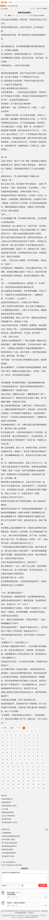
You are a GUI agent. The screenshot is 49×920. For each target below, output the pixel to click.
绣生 (9, 15)
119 (18, 770)
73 (24, 752)
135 (8, 777)
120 (23, 770)
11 (18, 731)
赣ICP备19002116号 (32, 917)
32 (20, 738)
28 (2, 738)
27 (42, 735)
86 (37, 756)
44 (29, 742)
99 (7, 763)
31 (15, 738)
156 (23, 784)
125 (3, 774)
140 (33, 777)
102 (22, 763)
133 (43, 774)
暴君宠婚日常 (6, 802)
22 (20, 735)
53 (24, 745)
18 (2, 735)
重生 (37, 15)
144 (8, 781)
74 (29, 752)
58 (2, 749)
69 (7, 752)
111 (23, 767)
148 (28, 781)
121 (28, 770)
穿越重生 (44, 8)
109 (13, 767)
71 (15, 752)
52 (20, 745)
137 (18, 777)
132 (38, 774)
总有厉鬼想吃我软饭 (9, 853)
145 (13, 781)
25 (33, 735)
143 (3, 781)
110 (18, 767)
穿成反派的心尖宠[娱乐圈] (14, 865)
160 (43, 784)
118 (13, 770)
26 (37, 735)
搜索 (46, 2)
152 (3, 784)
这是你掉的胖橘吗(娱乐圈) (11, 836)
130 (28, 774)
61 (15, 749)
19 (7, 735)
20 (11, 735)
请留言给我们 (23, 913)
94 (29, 759)
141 (38, 777)
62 (20, 749)
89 (7, 759)
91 (15, 759)
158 (33, 784)
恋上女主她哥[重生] (8, 816)
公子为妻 (5, 809)
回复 (45, 897)
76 (37, 752)
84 (29, 756)
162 (8, 788)
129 (23, 774)
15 (35, 731)
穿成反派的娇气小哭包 (9, 822)
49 (7, 745)
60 (11, 749)
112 (28, 767)
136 (13, 777)
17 (44, 731)
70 (11, 752)
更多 (46, 829)
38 (2, 742)
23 (24, 735)
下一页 (18, 728)
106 (42, 763)
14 (31, 731)
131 (33, 774)
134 (3, 777)
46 (37, 742)
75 (33, 752)
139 (28, 777)
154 (13, 784)
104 (32, 763)
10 (13, 731)
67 (42, 749)
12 (22, 731)
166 (28, 788)
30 (11, 738)
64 (29, 749)
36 (37, 738)
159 (38, 784)
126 (8, 774)
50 (11, 745)
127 (13, 774)
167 (33, 788)
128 (18, 774)
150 (38, 781)
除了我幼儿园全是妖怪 (9, 843)
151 (43, 781)
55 (33, 745)
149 (33, 781)
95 (33, 759)
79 (7, 756)
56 (37, 745)
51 (15, 745)
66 (37, 749)
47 (42, 742)
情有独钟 (41, 15)
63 (24, 749)
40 (11, 742)
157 (28, 784)
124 (43, 770)
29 (7, 738)
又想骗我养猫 (6, 833)
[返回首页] (24, 868)
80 (11, 756)
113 (33, 767)
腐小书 (39, 8)
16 (40, 731)
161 (3, 788)
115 (43, 767)
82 (20, 756)
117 (8, 770)
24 (29, 735)
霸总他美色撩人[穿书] (9, 806)
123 (38, 770)
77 (42, 752)
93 (24, 759)
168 (38, 788)
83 (24, 756)
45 (33, 742)
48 (2, 745)
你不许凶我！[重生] (8, 839)
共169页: (4, 728)
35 (33, 738)
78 (2, 756)
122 (33, 770)
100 (12, 763)
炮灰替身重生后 (7, 799)
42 (20, 742)
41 (15, 742)
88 (2, 759)
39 (7, 742)
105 (37, 763)
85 (33, 756)
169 (43, 788)
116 (3, 770)
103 (27, 763)
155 (18, 784)
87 (42, 756)
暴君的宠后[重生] (8, 849)
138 (23, 777)
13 (26, 731)
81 (15, 756)
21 (15, 735)
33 (24, 738)
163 (13, 788)
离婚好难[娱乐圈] (8, 812)
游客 (8, 897)
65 (33, 749)
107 (3, 767)
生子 (31, 15)
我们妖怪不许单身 (8, 856)
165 (23, 788)
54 (29, 745)
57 (42, 745)
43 (24, 742)
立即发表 (42, 885)
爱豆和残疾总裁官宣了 (9, 846)
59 (7, 749)
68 (2, 752)
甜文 (34, 15)
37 (42, 738)
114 (38, 767)
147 (23, 781)
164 (18, 788)
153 (8, 784)
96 (37, 759)
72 (20, 752)
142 (43, 777)
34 (29, 738)
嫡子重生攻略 (6, 819)
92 (20, 759)
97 (42, 759)
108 (8, 767)
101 (17, 763)
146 (18, 781)
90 (11, 759)
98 (2, 763)
